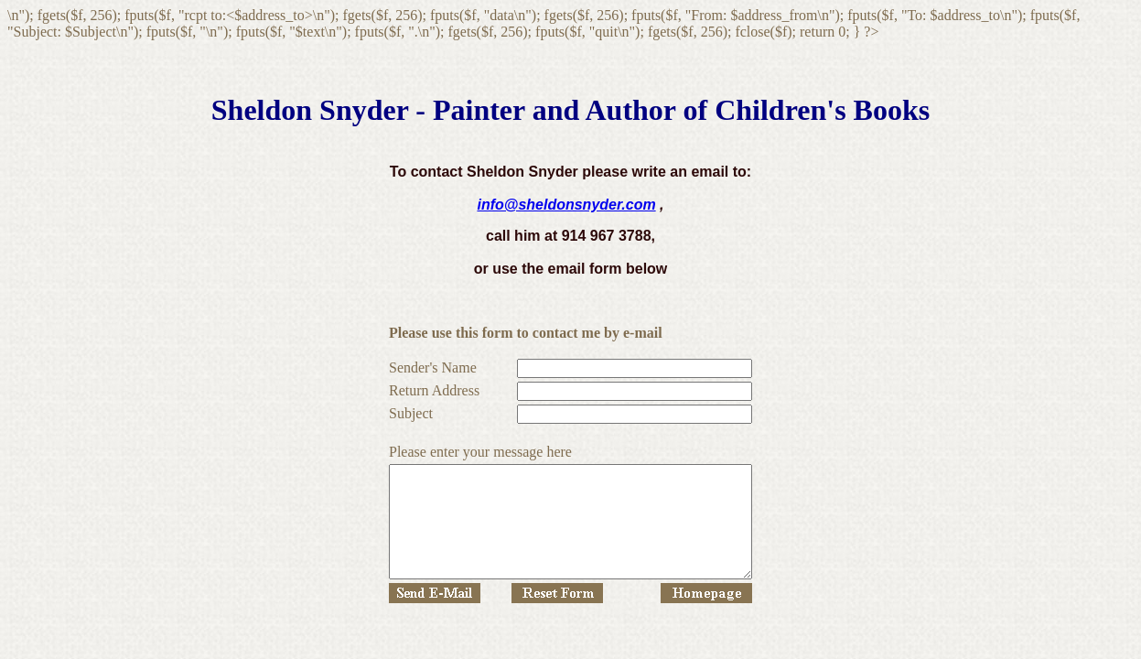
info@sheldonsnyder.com (566, 204)
